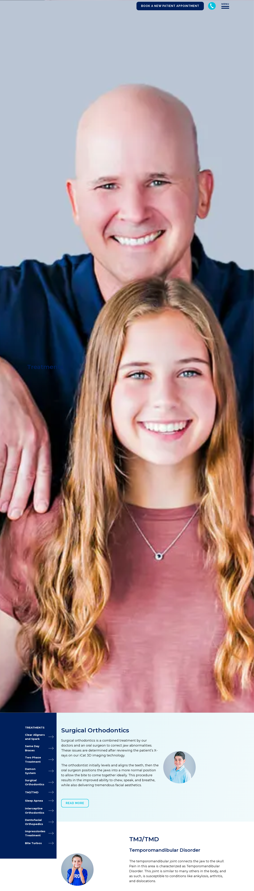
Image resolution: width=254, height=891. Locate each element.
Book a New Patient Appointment (170, 6)
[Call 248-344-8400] (212, 6)
